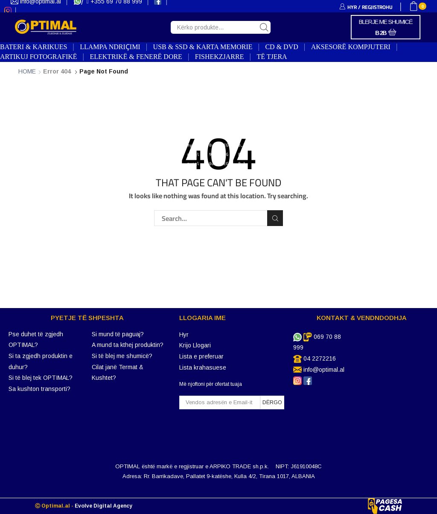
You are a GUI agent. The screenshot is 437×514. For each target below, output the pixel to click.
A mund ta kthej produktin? (127, 344)
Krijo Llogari (195, 345)
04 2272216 (319, 358)
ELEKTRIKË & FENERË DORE (136, 56)
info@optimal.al (323, 369)
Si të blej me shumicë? (122, 355)
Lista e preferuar (201, 356)
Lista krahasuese (202, 367)
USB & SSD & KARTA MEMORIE (203, 46)
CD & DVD (281, 46)
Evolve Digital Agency (103, 506)
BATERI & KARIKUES (33, 46)
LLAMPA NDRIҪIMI (110, 46)
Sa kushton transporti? (39, 388)
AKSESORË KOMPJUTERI (350, 46)
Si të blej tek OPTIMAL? (41, 377)
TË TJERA (271, 56)
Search (275, 218)
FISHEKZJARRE (219, 56)
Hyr (184, 334)
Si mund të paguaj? (118, 334)
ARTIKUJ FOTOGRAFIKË (38, 56)
